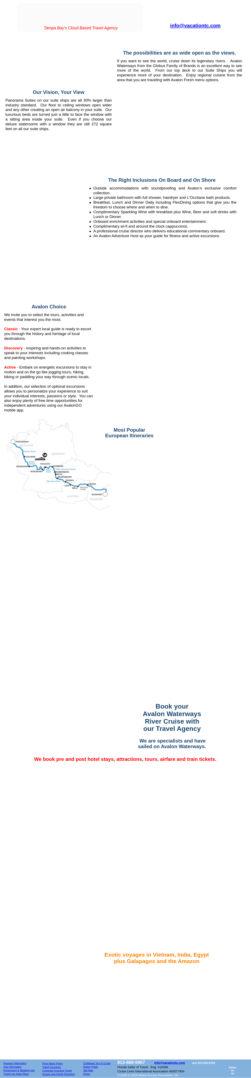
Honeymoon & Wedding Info (19, 1070)
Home (86, 1074)
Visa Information (12, 1067)
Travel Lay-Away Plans (16, 1074)
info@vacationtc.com (169, 1062)
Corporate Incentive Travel (57, 1070)
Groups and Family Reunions (58, 1074)
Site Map (88, 1070)
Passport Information (14, 1063)
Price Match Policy (52, 1063)
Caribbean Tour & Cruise (97, 1063)
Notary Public (90, 1067)
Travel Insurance (51, 1067)
